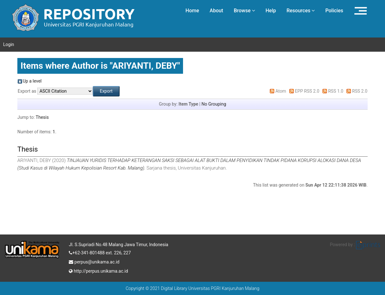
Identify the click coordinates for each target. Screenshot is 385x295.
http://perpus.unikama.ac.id (98, 270)
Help (270, 11)
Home (192, 11)
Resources (301, 11)
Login (8, 44)
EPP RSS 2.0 (307, 91)
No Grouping (213, 104)
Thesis (42, 117)
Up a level (32, 81)
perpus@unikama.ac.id (94, 261)
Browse (244, 11)
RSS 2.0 (359, 91)
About (216, 11)
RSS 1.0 (335, 91)
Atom (280, 91)
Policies (334, 11)
